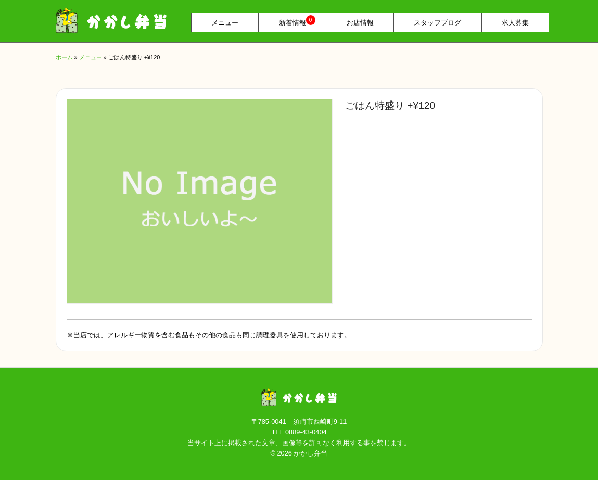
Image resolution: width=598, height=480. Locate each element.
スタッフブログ (437, 22)
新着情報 (297, 21)
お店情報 (360, 22)
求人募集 (515, 22)
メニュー (224, 22)
